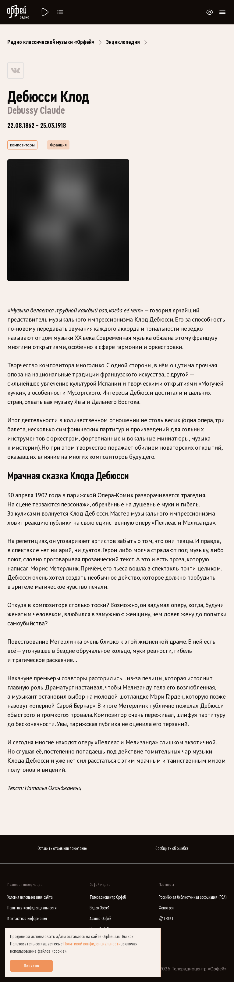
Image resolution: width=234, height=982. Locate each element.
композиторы (22, 145)
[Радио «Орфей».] (44, 12)
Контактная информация (27, 918)
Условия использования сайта (30, 897)
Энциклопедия (123, 42)
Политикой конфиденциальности (92, 943)
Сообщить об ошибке (171, 848)
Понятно (31, 965)
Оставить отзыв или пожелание (62, 848)
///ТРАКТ (166, 918)
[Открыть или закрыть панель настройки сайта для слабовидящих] (210, 12)
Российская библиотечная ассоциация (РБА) (193, 897)
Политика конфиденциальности (32, 908)
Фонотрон (166, 908)
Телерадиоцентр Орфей (108, 897)
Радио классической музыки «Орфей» (50, 42)
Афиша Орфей (100, 918)
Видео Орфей (99, 908)
